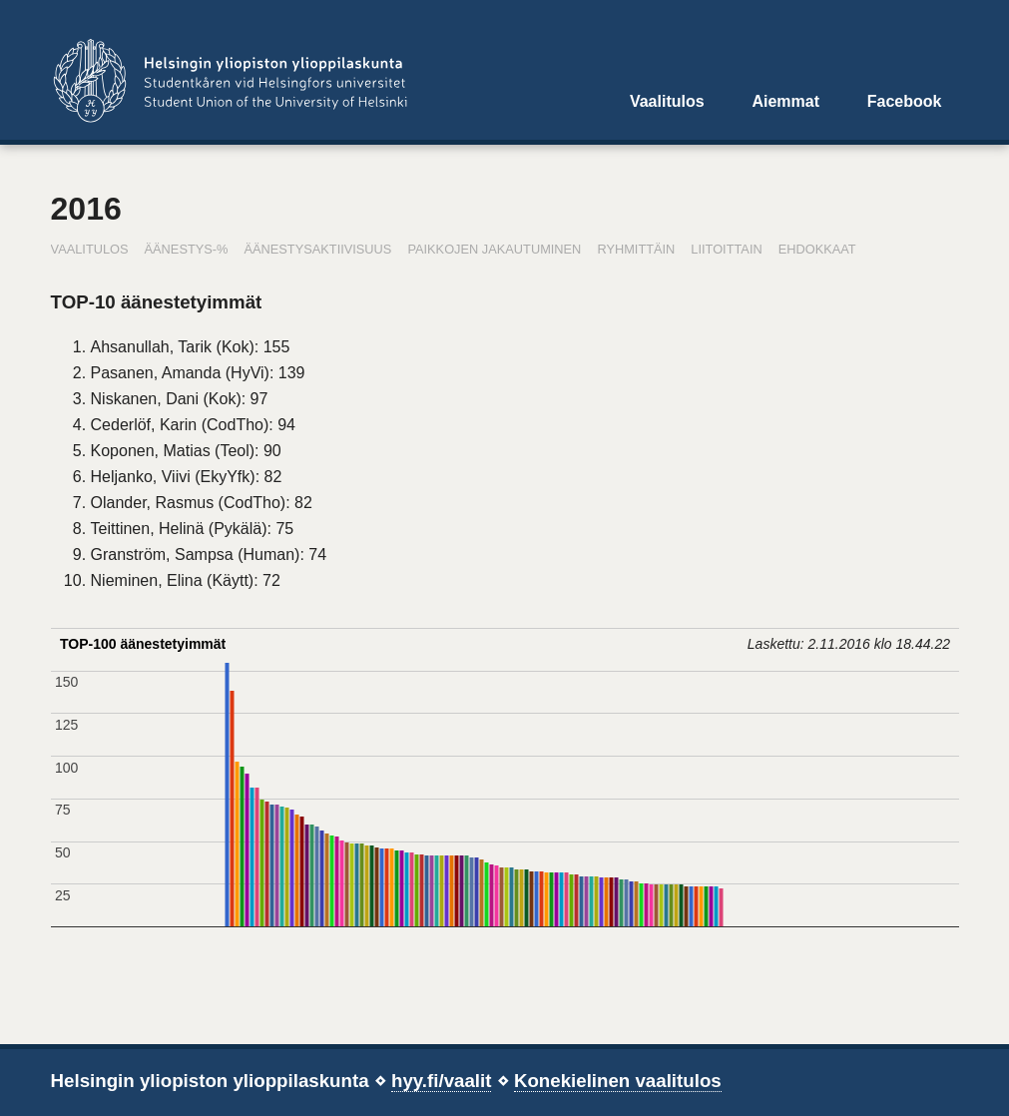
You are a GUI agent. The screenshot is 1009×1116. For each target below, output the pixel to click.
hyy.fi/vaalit (441, 1080)
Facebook (904, 101)
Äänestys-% (187, 249)
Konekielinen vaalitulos (618, 1080)
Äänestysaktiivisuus (317, 249)
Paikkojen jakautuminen (494, 249)
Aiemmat (785, 101)
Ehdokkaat (817, 249)
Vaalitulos (667, 101)
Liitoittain (726, 249)
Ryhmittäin (636, 249)
